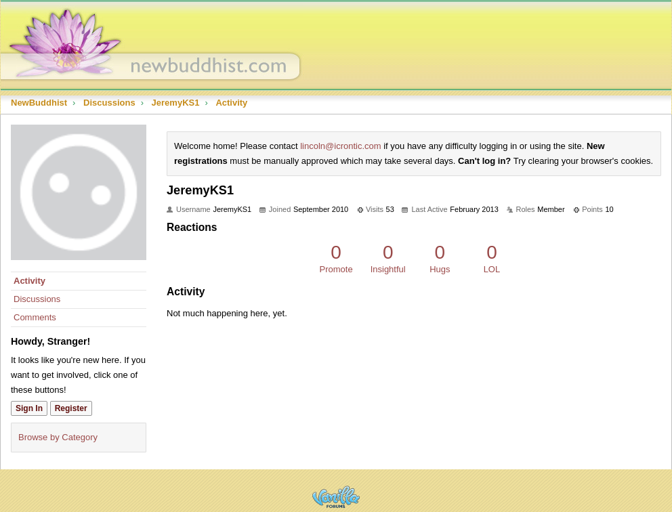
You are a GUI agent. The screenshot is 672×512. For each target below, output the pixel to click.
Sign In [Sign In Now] (29, 408)
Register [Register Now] (71, 408)
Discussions (37, 299)
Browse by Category (58, 437)
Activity (29, 281)
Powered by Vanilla (336, 497)
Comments (35, 317)
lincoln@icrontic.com (340, 146)
